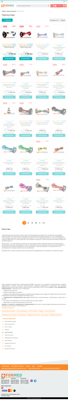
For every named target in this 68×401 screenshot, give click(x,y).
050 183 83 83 (5, 382)
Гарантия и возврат (34, 370)
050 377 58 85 (25, 383)
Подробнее (9, 58)
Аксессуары (44, 316)
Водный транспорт (55, 316)
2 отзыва (30, 44)
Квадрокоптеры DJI (33, 316)
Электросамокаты (22, 313)
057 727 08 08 (25, 385)
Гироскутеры (9, 334)
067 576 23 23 (5, 383)
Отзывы (39, 368)
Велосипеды (22, 316)
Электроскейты (50, 313)
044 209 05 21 (5, 385)
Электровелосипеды (8, 313)
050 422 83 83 (15, 382)
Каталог (59, 6)
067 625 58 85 (15, 383)
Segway (41, 313)
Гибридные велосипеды (9, 316)
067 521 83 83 (25, 382)
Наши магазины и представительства (13, 370)
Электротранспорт (9, 320)
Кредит (28, 368)
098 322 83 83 (15, 385)
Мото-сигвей (33, 313)
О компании (5, 368)
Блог (33, 368)
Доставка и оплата (17, 368)
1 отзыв (13, 44)
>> (43, 224)
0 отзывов (60, 44)
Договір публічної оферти (51, 370)
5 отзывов (60, 83)
